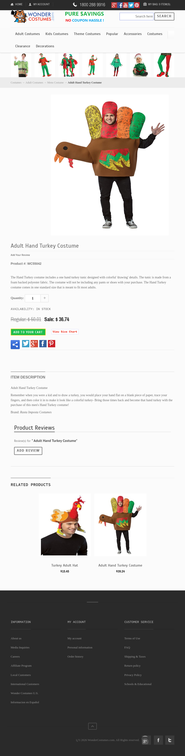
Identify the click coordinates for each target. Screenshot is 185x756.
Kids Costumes (56, 34)
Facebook (158, 740)
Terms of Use (132, 638)
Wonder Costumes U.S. (24, 693)
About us (16, 638)
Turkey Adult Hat (64, 565)
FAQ (127, 647)
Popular (112, 34)
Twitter (169, 740)
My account (75, 638)
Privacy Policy (133, 675)
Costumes (154, 34)
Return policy (132, 665)
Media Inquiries (20, 647)
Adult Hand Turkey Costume (120, 565)
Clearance (22, 46)
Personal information (80, 647)
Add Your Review (20, 255)
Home (18, 4)
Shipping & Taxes (134, 656)
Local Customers (21, 675)
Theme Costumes (87, 34)
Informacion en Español (25, 702)
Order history (75, 656)
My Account (41, 4)
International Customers (25, 684)
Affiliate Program (21, 665)
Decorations (45, 46)
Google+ (146, 740)
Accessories (133, 34)
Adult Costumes (27, 34)
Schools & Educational (138, 684)
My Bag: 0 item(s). (159, 4)
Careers (15, 656)
